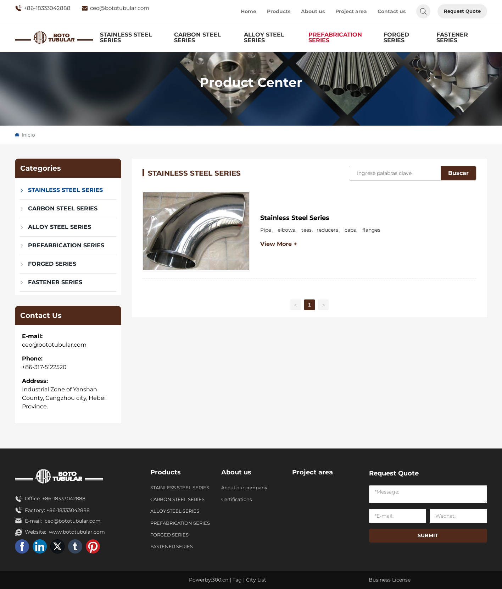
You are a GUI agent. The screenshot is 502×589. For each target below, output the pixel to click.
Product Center (251, 82)
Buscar (458, 173)
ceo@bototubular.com (115, 8)
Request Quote (462, 11)
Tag (237, 580)
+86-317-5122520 (44, 367)
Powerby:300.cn (208, 580)
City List (256, 580)
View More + (278, 244)
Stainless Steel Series (294, 218)
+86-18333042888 (43, 8)
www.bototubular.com (77, 532)
